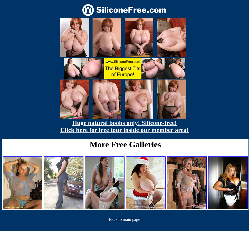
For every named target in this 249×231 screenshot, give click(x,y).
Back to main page (124, 219)
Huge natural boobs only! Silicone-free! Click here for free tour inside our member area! (124, 126)
